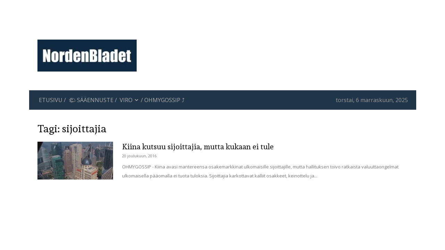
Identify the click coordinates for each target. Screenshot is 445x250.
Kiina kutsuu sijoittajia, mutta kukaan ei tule (198, 146)
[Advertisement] (279, 29)
